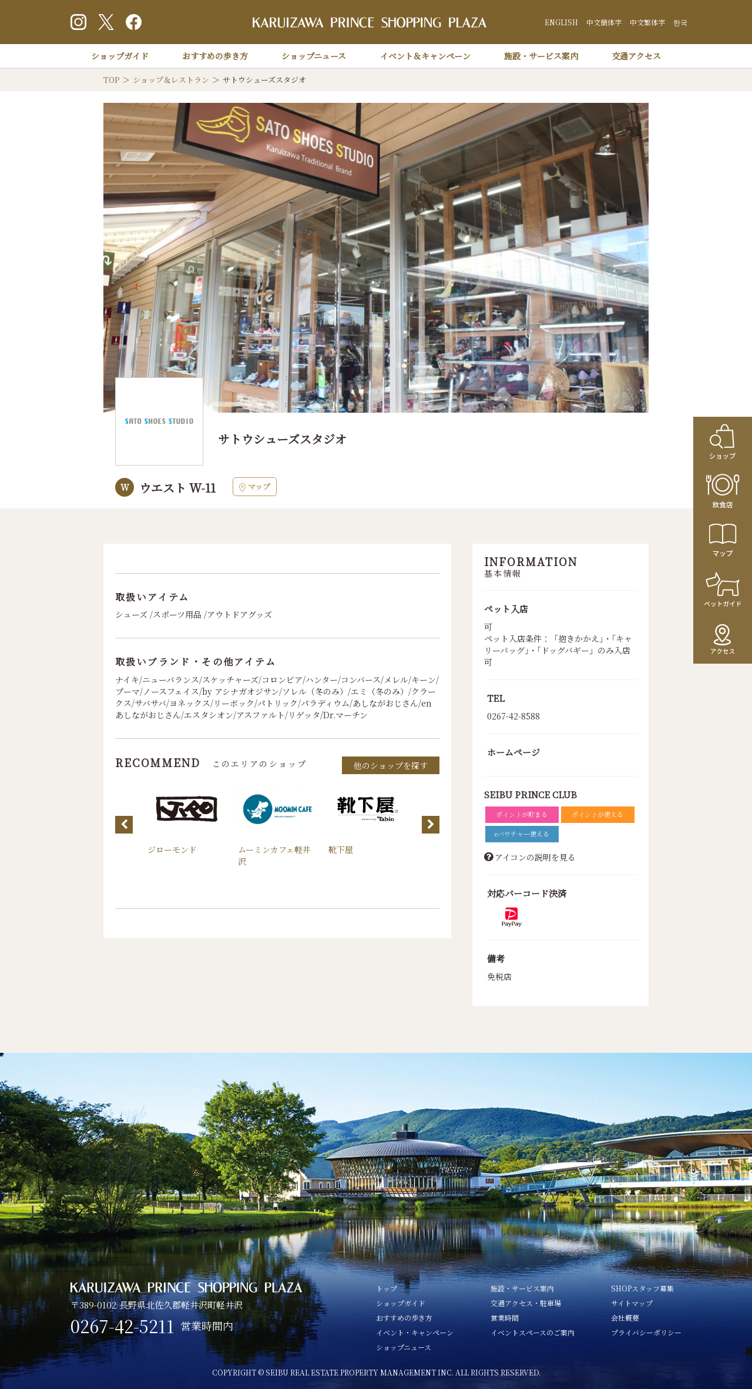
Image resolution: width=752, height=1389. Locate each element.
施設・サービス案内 (541, 56)
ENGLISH (561, 22)
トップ (386, 1288)
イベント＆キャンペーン (425, 56)
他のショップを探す (391, 765)
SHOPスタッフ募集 (642, 1288)
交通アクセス (636, 56)
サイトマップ (632, 1303)
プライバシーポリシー (646, 1332)
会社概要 (625, 1318)
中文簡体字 (604, 22)
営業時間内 (206, 1325)
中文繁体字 (647, 22)
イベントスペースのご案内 (533, 1332)
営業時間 (505, 1318)
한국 (680, 22)
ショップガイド (120, 56)
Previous (124, 825)
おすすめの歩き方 (215, 56)
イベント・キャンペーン (415, 1332)
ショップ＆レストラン (171, 79)
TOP (111, 79)
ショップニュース (313, 56)
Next (430, 825)
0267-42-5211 (122, 1326)
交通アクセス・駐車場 (526, 1303)
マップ (254, 486)
